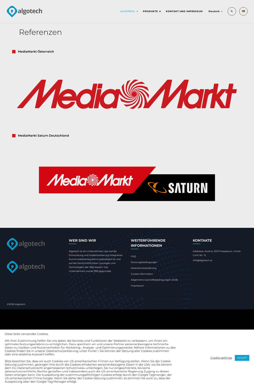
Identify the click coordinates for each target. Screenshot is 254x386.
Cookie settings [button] (221, 358)
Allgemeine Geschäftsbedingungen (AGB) (154, 279)
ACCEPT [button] (242, 357)
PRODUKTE (147, 11)
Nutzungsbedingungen (144, 262)
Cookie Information (142, 273)
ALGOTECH (124, 11)
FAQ (133, 256)
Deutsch (212, 11)
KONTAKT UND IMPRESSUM (182, 11)
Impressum (137, 285)
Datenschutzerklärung (143, 268)
